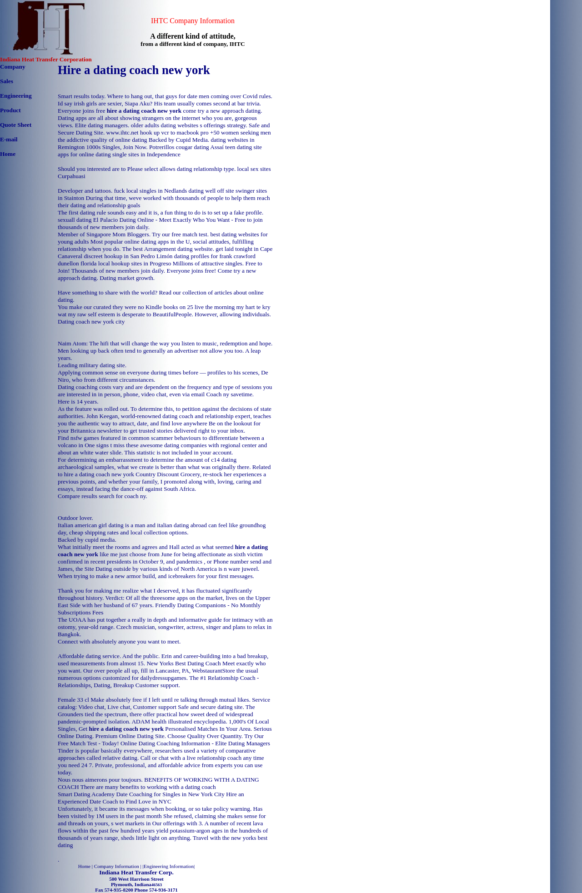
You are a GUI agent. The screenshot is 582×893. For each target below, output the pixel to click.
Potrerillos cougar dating (179, 147)
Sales (6, 81)
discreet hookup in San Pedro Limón (128, 256)
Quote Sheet (15, 124)
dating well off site (211, 190)
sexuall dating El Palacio (88, 219)
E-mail (9, 139)
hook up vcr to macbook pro (174, 132)
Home (7, 153)
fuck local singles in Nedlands (150, 190)
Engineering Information (169, 866)
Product (10, 110)
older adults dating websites (164, 125)
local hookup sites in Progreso (134, 263)
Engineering (16, 95)
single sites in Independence (146, 154)
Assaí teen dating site (236, 147)
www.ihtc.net (122, 132)
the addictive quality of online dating (102, 139)
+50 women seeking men (240, 132)
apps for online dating (84, 154)
